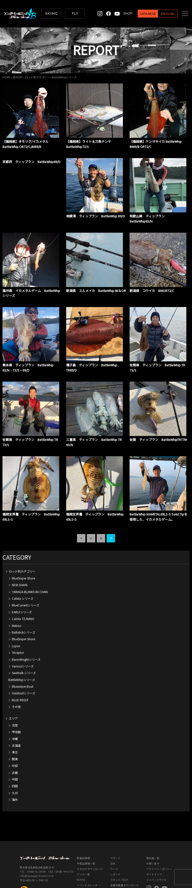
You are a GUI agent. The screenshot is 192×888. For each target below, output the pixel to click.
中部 (15, 736)
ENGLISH (162, 14)
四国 (15, 756)
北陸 (15, 695)
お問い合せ (152, 834)
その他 (16, 677)
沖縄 (15, 709)
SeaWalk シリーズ (24, 643)
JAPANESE (142, 14)
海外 (15, 770)
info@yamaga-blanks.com (36, 846)
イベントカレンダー (88, 855)
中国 (15, 749)
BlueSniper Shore (23, 548)
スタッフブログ (119, 850)
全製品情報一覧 (86, 834)
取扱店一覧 (152, 828)
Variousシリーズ (23, 636)
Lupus (16, 616)
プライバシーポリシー (159, 839)
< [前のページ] (81, 508)
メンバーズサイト (156, 850)
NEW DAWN (19, 555)
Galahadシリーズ (23, 663)
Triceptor (18, 623)
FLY (75, 13)
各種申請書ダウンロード (124, 855)
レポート (115, 845)
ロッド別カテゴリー (37, 77)
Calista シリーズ (22, 569)
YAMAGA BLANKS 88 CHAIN (30, 562)
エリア (13, 688)
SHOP (122, 13)
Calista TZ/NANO (23, 589)
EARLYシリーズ (22, 582)
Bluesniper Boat (22, 657)
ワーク (114, 839)
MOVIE (81, 850)
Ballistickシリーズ (23, 602)
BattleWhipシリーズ (21, 650)
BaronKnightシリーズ (26, 630)
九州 (15, 763)
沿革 (112, 834)
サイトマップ (154, 845)
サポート (115, 828)
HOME (6, 77)
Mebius (16, 596)
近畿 (15, 743)
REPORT (18, 77)
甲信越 (16, 702)
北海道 (16, 716)
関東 (15, 729)
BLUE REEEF (20, 670)
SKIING (51, 13)
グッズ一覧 (83, 845)
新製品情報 (83, 828)
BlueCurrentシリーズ (25, 575)
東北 (15, 722)
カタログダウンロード (90, 839)
